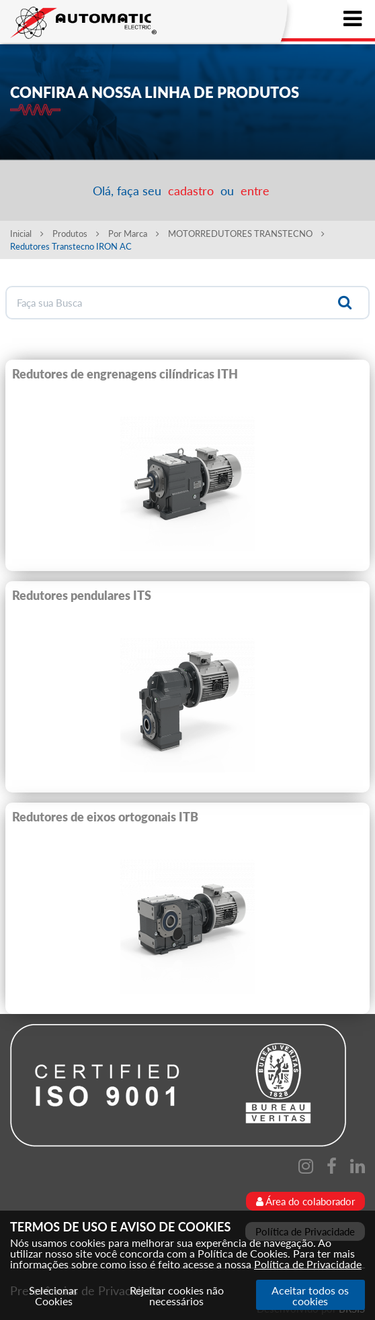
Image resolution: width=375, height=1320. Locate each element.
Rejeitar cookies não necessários (177, 1295)
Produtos (75, 233)
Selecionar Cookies (53, 1295)
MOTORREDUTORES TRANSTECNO (246, 233)
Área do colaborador (305, 1201)
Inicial (27, 233)
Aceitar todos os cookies (310, 1295)
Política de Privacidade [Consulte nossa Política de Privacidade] (308, 1264)
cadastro (191, 190)
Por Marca (133, 233)
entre (255, 190)
